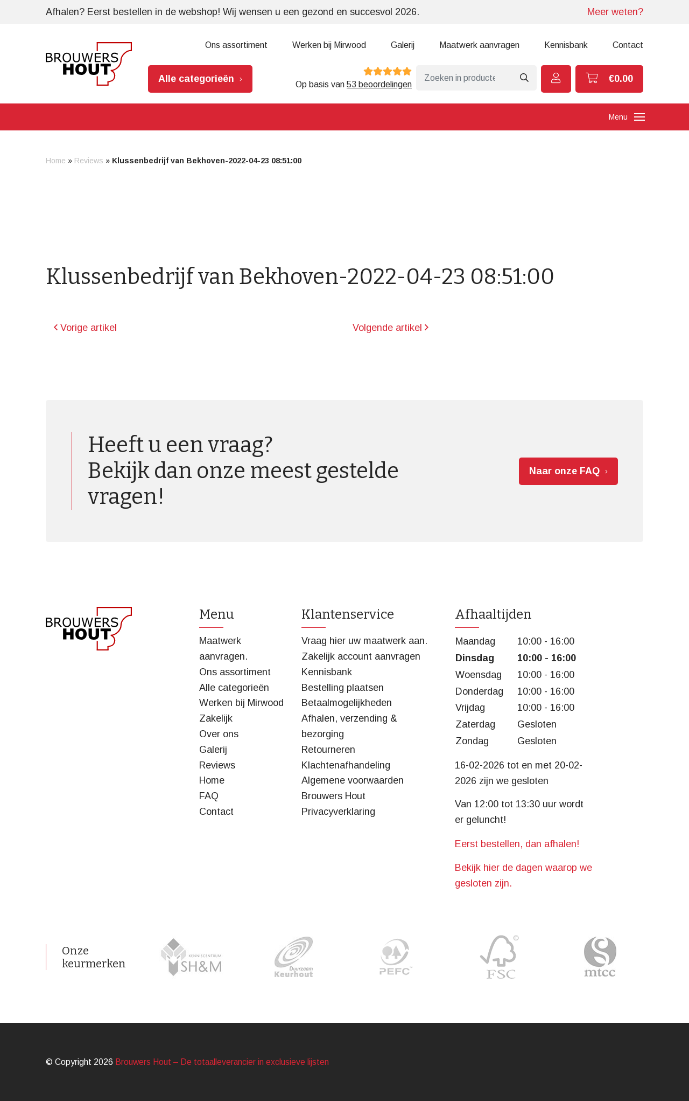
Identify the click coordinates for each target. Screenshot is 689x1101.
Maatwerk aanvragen (479, 45)
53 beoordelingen (379, 84)
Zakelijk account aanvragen (360, 656)
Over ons (218, 734)
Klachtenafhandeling (345, 765)
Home (56, 160)
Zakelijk (216, 718)
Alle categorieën (196, 78)
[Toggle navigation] (639, 117)
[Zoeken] (463, 78)
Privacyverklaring (338, 811)
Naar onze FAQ (564, 471)
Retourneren (328, 749)
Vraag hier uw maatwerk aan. (364, 640)
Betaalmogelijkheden (346, 702)
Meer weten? (615, 11)
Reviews (88, 160)
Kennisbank (566, 45)
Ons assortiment (236, 45)
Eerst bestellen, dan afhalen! (517, 844)
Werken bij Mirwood (329, 45)
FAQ (209, 796)
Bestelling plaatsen (342, 687)
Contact (628, 45)
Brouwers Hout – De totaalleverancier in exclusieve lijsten (222, 1062)
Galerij (402, 45)
